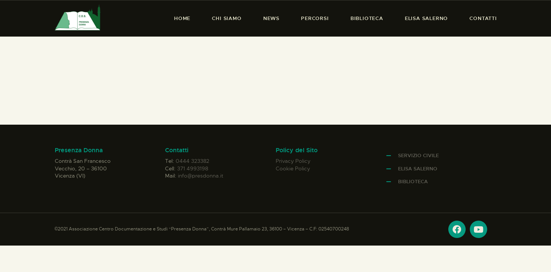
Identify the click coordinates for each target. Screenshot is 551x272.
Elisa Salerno (417, 168)
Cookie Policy (293, 168)
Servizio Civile (418, 155)
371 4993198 (192, 168)
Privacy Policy (293, 161)
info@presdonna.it (200, 175)
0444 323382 (192, 161)
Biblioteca (413, 181)
